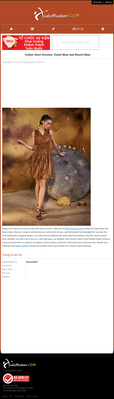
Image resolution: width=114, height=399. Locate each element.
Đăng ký (108, 2)
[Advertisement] (57, 85)
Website (6, 276)
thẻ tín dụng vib (31, 396)
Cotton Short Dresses (73, 228)
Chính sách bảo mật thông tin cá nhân (18, 388)
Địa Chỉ (5, 273)
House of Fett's (22, 246)
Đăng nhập (97, 2)
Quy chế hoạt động (10, 385)
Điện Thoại (7, 269)
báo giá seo (19, 396)
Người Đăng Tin (9, 262)
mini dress (48, 239)
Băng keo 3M (7, 396)
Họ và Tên (7, 265)
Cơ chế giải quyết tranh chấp (14, 391)
